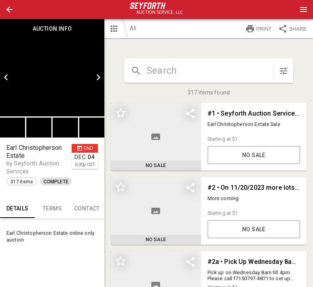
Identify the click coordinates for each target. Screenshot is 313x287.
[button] (9, 9)
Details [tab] (17, 208)
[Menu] (303, 9)
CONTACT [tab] (87, 208)
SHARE (292, 28)
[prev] (6, 77)
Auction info (52, 28)
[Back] (9, 9)
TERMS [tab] (52, 208)
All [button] (133, 28)
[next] (98, 77)
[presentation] (156, 9)
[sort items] (283, 71)
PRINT (258, 28)
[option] (52, 77)
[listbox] (52, 77)
